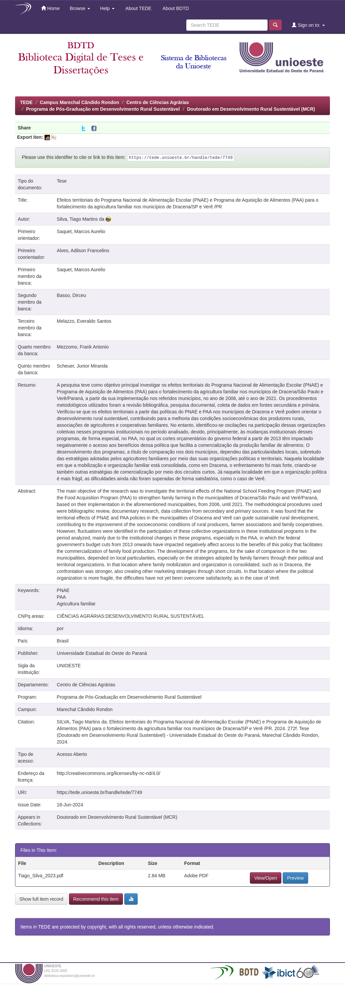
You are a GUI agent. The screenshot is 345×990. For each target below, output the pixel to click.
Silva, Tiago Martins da (81, 219)
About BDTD (175, 8)
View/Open (265, 878)
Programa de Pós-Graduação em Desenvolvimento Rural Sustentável (103, 109)
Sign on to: (308, 25)
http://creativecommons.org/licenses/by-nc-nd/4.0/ (108, 773)
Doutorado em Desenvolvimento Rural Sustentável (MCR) (251, 109)
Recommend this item (96, 899)
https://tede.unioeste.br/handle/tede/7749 (99, 792)
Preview (295, 878)
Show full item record (41, 899)
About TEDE (138, 8)
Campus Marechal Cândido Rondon (79, 102)
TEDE (26, 102)
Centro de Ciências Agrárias (157, 102)
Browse (80, 8)
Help (107, 8)
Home (50, 8)
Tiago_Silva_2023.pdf (40, 875)
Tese (62, 181)
